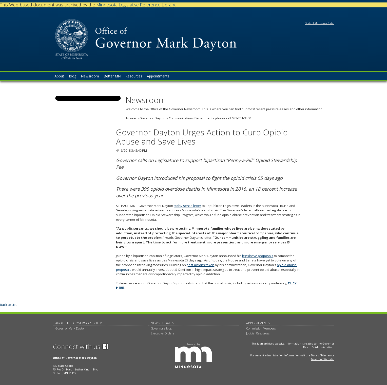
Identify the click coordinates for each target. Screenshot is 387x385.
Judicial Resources (258, 333)
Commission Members (261, 328)
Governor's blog (161, 328)
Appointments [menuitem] (158, 76)
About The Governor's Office (79, 323)
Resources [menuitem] (133, 76)
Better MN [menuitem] (112, 76)
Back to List (8, 304)
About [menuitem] (59, 76)
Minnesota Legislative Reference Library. (136, 5)
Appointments (258, 323)
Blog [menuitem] (72, 76)
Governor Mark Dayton (70, 328)
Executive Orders (162, 333)
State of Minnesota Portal (319, 23)
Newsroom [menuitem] (90, 76)
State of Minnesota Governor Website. (322, 357)
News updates (162, 323)
